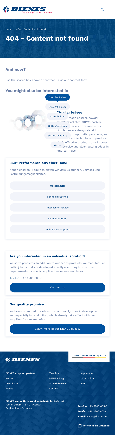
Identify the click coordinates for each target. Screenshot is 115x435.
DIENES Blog (56, 378)
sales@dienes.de (97, 416)
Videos (9, 388)
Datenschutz (87, 378)
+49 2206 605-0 (97, 406)
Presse (9, 378)
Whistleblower (57, 383)
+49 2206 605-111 (98, 411)
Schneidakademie (57, 196)
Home (8, 29)
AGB (82, 383)
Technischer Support (57, 229)
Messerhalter (57, 185)
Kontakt (53, 388)
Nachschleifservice (58, 207)
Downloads (11, 383)
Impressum (86, 373)
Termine (54, 373)
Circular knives (57, 97)
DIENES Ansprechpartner (20, 373)
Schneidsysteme (57, 218)
